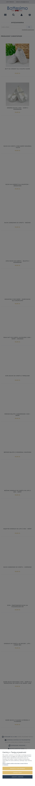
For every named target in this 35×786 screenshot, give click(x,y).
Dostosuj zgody (17, 772)
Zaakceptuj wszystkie (17, 776)
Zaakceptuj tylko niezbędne (17, 768)
